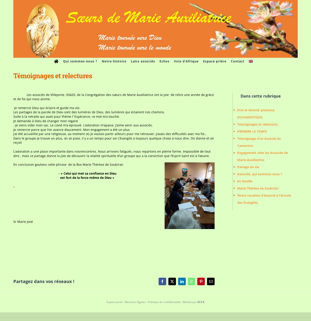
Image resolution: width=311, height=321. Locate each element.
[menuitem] (251, 61)
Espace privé (114, 302)
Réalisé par (193, 302)
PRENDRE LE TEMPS (252, 131)
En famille (244, 181)
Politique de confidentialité (164, 302)
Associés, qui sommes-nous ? (259, 174)
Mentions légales (135, 302)
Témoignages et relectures (257, 124)
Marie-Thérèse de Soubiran (257, 188)
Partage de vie (248, 167)
